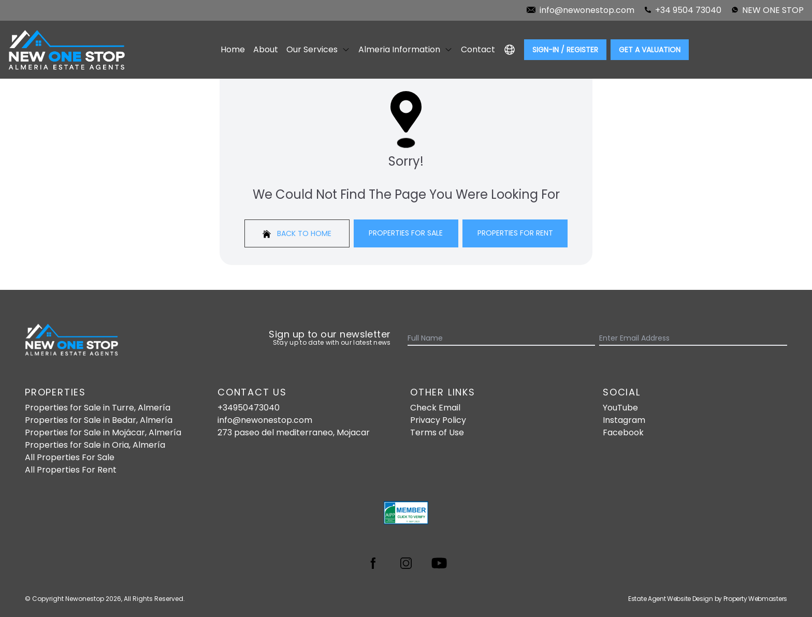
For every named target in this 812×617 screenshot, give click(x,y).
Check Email (435, 408)
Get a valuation (649, 50)
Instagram (624, 420)
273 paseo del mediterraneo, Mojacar (294, 432)
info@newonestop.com (265, 420)
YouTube (620, 408)
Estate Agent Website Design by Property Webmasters (707, 598)
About (265, 49)
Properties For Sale (406, 233)
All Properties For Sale (69, 457)
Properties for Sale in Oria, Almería (95, 445)
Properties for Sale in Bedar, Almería (98, 420)
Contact (478, 49)
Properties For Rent (515, 233)
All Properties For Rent (71, 470)
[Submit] (781, 338)
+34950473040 (249, 408)
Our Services (318, 49)
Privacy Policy (438, 420)
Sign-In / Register (565, 50)
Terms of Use (437, 432)
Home (233, 49)
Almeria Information (405, 49)
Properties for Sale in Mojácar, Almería (103, 432)
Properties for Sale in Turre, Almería (97, 408)
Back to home (297, 233)
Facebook (623, 432)
